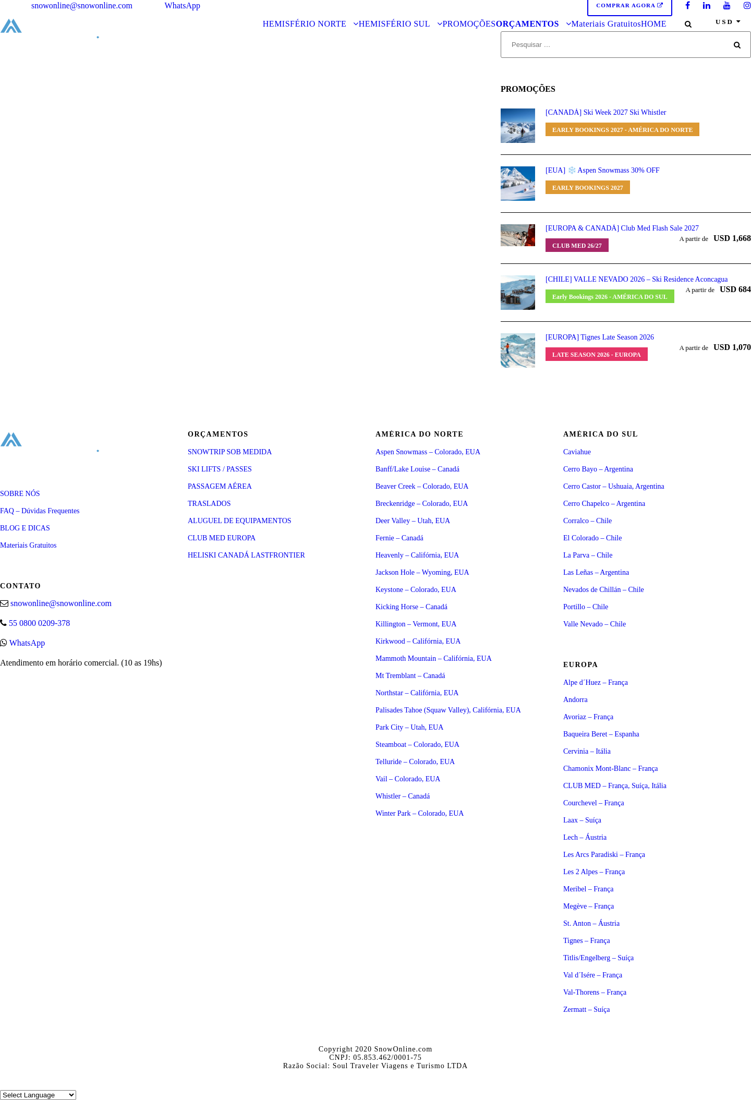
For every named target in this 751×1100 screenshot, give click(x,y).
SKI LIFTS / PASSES (220, 469)
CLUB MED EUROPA (222, 538)
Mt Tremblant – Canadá (410, 676)
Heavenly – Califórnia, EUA (417, 555)
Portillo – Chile (585, 607)
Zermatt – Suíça (586, 1009)
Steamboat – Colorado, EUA (417, 744)
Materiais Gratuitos (605, 23)
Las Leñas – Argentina (596, 572)
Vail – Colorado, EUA (408, 779)
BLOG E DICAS (25, 528)
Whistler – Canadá (403, 796)
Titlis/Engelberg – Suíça (598, 958)
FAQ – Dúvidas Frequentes (40, 511)
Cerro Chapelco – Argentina (604, 503)
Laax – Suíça (582, 820)
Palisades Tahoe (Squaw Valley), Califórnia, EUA (448, 710)
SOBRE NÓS (20, 494)
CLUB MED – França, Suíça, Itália (615, 786)
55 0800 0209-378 (39, 623)
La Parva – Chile (587, 555)
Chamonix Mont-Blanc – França (610, 768)
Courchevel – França (593, 803)
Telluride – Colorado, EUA (415, 762)
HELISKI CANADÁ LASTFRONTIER (246, 555)
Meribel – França (588, 889)
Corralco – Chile (587, 521)
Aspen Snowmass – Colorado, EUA (428, 452)
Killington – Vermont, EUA (416, 624)
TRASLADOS (209, 503)
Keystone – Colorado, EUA (416, 590)
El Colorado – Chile (592, 538)
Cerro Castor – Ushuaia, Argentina (613, 486)
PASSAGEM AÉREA (220, 486)
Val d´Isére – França (592, 975)
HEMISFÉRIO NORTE (304, 23)
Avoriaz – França (588, 717)
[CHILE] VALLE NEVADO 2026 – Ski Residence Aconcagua (637, 279)
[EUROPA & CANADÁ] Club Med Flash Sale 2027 (622, 228)
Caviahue (577, 452)
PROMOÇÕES (468, 23)
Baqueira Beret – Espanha (601, 734)
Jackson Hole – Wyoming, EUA (422, 572)
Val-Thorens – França (594, 992)
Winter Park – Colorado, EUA (420, 813)
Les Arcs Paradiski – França (604, 855)
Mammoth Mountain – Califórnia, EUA (434, 658)
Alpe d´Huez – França (595, 682)
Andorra (575, 700)
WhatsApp (182, 5)
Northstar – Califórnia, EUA (417, 693)
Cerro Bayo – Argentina (598, 469)
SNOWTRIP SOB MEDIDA (230, 452)
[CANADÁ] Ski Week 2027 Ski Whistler (606, 112)
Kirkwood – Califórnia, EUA (418, 641)
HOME (654, 23)
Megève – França (588, 906)
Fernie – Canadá (399, 538)
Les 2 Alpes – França (594, 872)
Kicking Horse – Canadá (411, 607)
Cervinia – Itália (587, 751)
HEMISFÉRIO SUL (394, 23)
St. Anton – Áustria (591, 923)
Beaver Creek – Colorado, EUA (422, 486)
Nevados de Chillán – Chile (603, 590)
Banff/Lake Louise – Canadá (417, 469)
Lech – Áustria (585, 837)
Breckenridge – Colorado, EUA (422, 503)
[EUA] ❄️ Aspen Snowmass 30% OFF (603, 170)
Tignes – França (586, 941)
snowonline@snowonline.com (81, 5)
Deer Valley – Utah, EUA (413, 521)
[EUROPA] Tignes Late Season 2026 (600, 337)
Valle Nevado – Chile (594, 624)
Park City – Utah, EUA (409, 727)
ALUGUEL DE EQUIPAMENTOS (240, 521)
